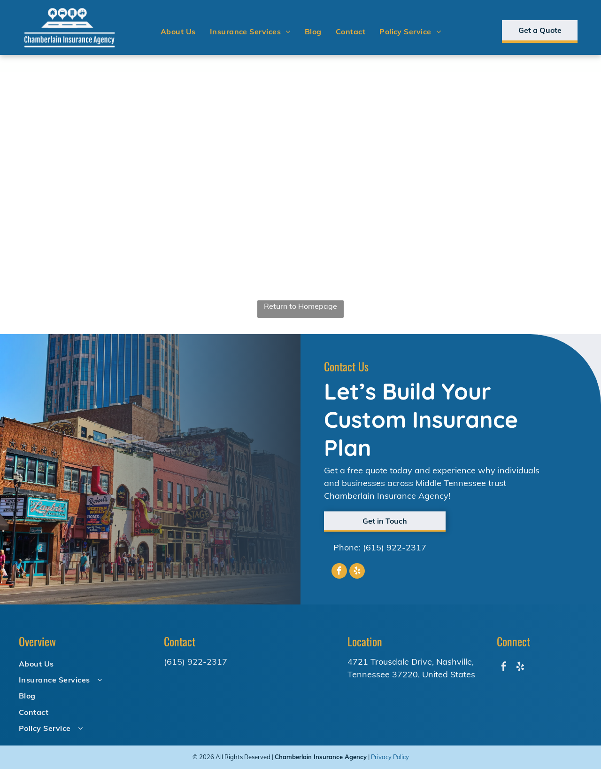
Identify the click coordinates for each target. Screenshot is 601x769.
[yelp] (357, 572)
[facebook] (339, 572)
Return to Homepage (300, 306)
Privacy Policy (390, 757)
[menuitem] (178, 31)
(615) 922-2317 (394, 547)
